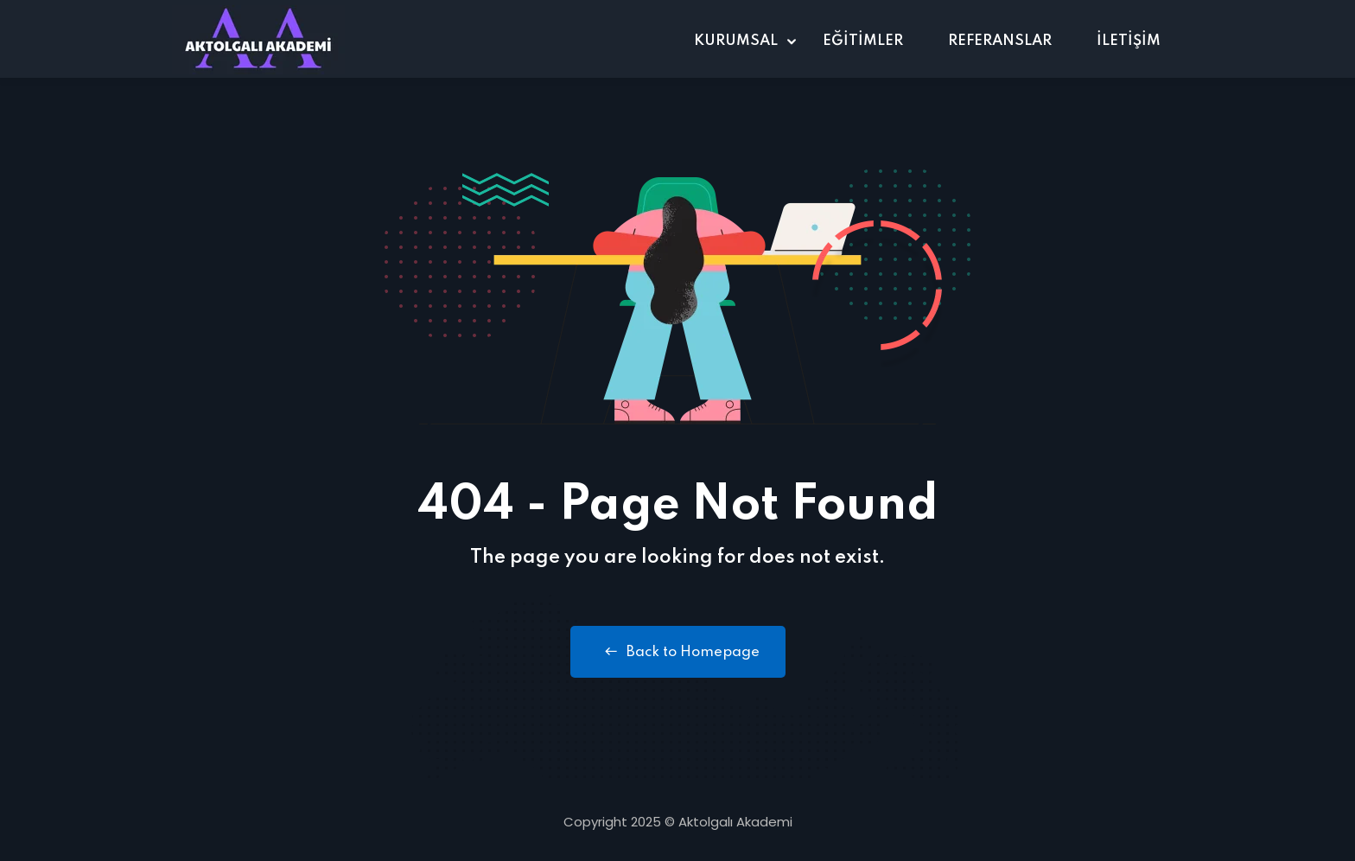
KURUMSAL (736, 41)
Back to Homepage (678, 652)
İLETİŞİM (1129, 41)
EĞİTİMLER (863, 41)
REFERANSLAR (1000, 41)
